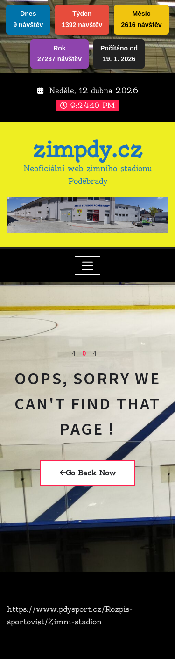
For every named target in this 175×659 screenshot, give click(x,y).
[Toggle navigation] (87, 265)
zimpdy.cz (87, 149)
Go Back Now (88, 472)
